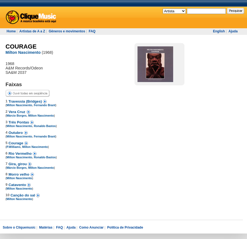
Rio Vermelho (21, 153)
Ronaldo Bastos (45, 126)
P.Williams (14, 146)
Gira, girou (18, 164)
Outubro (16, 133)
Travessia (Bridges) (26, 101)
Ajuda (232, 31)
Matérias (45, 227)
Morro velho (19, 174)
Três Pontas (19, 122)
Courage (16, 143)
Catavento (18, 185)
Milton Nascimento (23, 52)
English (219, 31)
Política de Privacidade (125, 227)
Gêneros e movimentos (67, 31)
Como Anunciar (91, 227)
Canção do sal (23, 195)
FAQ (92, 31)
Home (11, 31)
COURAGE (21, 46)
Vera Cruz (17, 112)
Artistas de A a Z (32, 31)
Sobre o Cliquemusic (19, 227)
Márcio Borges (17, 115)
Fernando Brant (44, 105)
